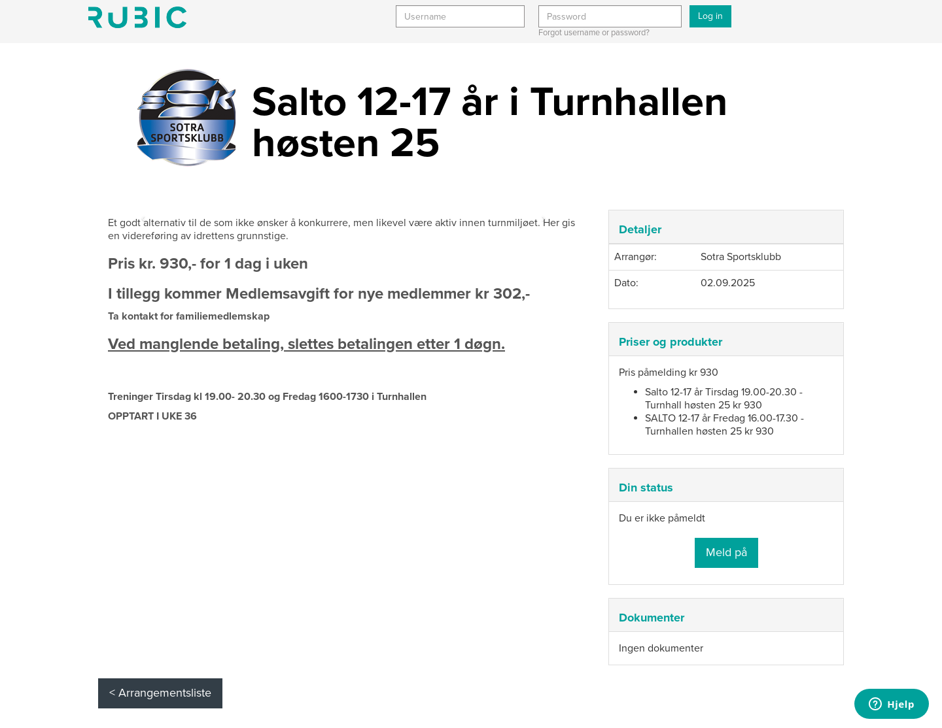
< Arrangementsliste (160, 693)
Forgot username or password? (594, 32)
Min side (137, 17)
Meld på (726, 552)
